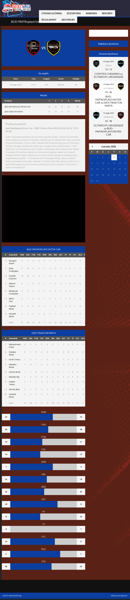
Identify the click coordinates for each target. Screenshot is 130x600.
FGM (22, 255)
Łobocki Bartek (15, 372)
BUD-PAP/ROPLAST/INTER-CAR (17, 107)
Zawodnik (13, 255)
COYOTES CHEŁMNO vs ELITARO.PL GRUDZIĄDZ (108, 75)
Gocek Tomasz (14, 360)
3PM (44, 255)
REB (55, 255)
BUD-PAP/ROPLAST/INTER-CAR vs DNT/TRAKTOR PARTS (108, 101)
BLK (80, 255)
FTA (38, 255)
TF (70, 255)
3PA (50, 255)
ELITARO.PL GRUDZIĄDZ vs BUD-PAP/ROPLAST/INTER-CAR (108, 130)
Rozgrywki (74, 13)
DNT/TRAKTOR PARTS (14, 112)
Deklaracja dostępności (119, 596)
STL (74, 255)
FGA (27, 255)
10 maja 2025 (108, 113)
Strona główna (52, 13)
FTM (33, 255)
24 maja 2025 (108, 61)
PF (66, 255)
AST (60, 255)
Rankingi (91, 13)
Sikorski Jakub (14, 389)
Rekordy (107, 13)
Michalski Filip (14, 377)
